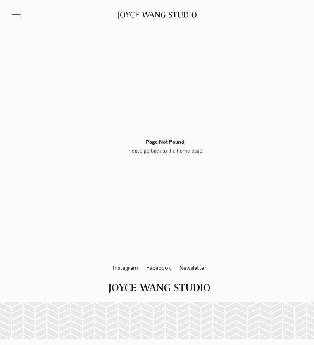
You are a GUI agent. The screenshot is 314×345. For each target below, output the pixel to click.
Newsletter (192, 268)
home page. (190, 151)
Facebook (158, 268)
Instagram (125, 268)
